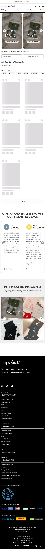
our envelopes (5, 441)
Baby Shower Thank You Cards (17, 51)
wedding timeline (6, 433)
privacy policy (5, 402)
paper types (5, 444)
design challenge (6, 470)
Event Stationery (18, 2)
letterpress (34, 73)
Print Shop (26, 2)
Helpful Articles (6, 413)
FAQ (2, 436)
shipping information (7, 399)
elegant (11, 73)
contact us (4, 407)
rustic (4, 73)
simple (19, 73)
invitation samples (6, 418)
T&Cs (3, 405)
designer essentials (7, 464)
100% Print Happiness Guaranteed (15, 372)
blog (2, 410)
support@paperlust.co (23, 529)
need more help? (6, 478)
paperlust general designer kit (10, 475)
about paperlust (6, 430)
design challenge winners (9, 472)
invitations (4, 51)
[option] (12, 31)
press (3, 447)
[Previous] (4, 30)
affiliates (4, 450)
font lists (4, 467)
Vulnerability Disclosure (8, 452)
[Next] (41, 30)
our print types (6, 439)
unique (26, 73)
